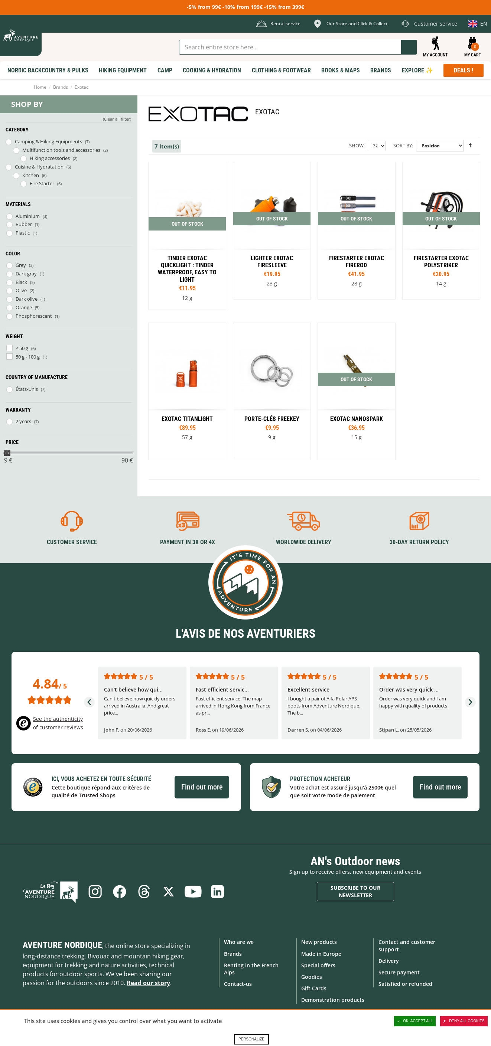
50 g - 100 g (28, 356)
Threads (144, 892)
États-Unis (27, 389)
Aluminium (28, 216)
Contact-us (238, 983)
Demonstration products (332, 999)
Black (21, 282)
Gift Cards (313, 988)
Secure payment (399, 972)
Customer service (72, 542)
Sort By (402, 145)
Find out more (201, 786)
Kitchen (30, 175)
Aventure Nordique (62, 945)
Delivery (388, 960)
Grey (21, 265)
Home (40, 87)
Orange (24, 307)
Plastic (23, 232)
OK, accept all (415, 1021)
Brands (60, 87)
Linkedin (217, 892)
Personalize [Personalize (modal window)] (251, 1039)
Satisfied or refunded (405, 983)
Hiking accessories (50, 158)
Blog (50, 891)
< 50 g (22, 348)
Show (356, 145)
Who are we (239, 941)
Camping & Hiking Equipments (48, 141)
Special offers (318, 965)
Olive (21, 290)
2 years (23, 421)
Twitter (168, 892)
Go (409, 47)
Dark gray (26, 273)
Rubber (24, 224)
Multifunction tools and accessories (61, 150)
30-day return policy (419, 542)
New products (319, 941)
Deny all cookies (464, 1021)
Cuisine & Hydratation (39, 166)
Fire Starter (42, 183)
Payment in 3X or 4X (187, 542)
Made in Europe (321, 953)
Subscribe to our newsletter (355, 891)
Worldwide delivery (303, 542)
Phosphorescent (34, 316)
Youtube (193, 892)
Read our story (148, 983)
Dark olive (27, 298)
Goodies (311, 976)
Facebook (119, 892)
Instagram (95, 892)
